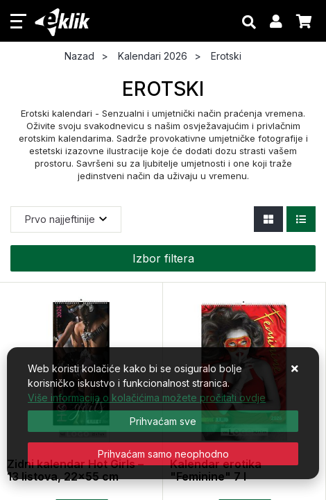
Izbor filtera (163, 258)
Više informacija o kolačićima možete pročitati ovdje (147, 397)
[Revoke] (163, 453)
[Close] (163, 421)
